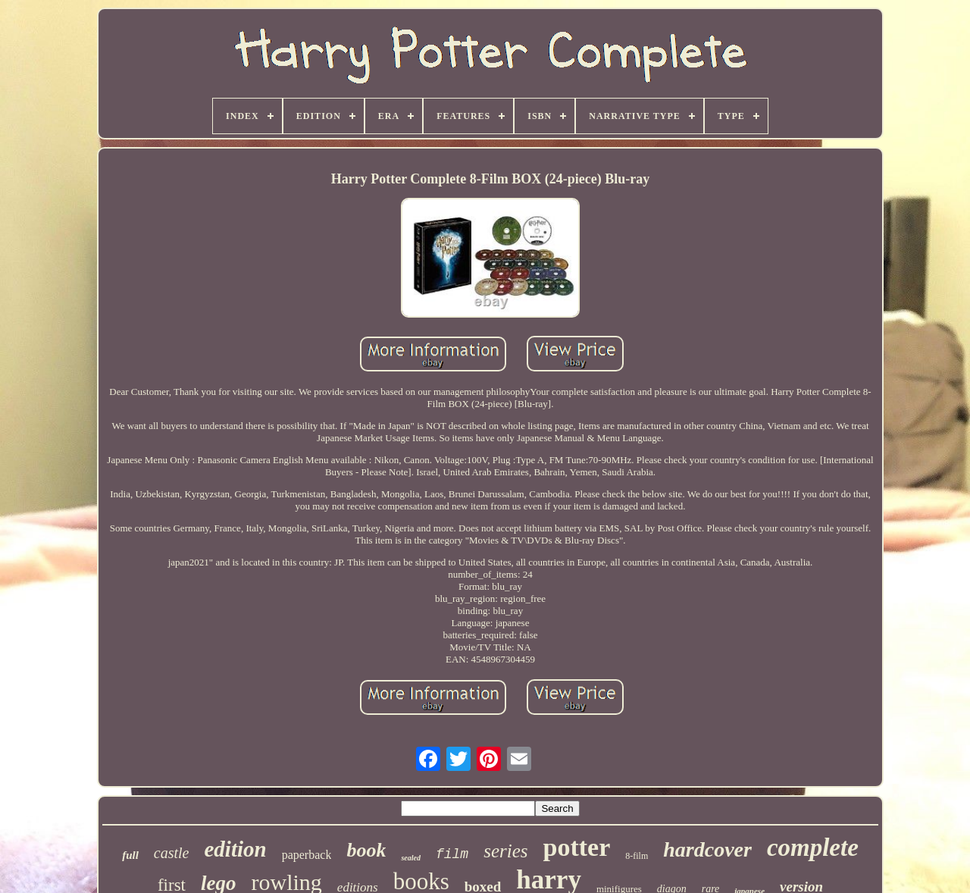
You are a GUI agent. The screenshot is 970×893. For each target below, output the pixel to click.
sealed (411, 858)
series (505, 851)
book (366, 850)
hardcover (707, 849)
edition (235, 849)
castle (171, 852)
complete (813, 847)
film (452, 854)
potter (576, 847)
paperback (307, 854)
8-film (636, 856)
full (130, 855)
